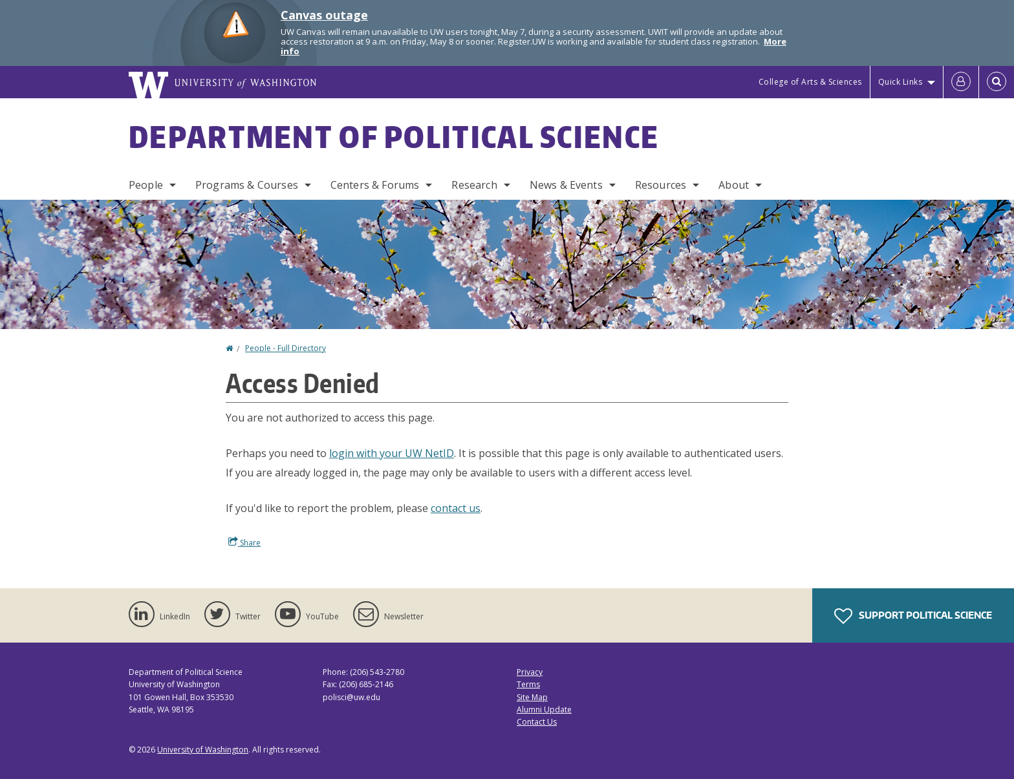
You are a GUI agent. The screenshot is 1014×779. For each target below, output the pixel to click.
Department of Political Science (394, 136)
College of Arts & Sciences (810, 81)
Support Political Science (913, 616)
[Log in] (961, 82)
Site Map (532, 697)
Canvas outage (324, 15)
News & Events (566, 185)
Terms (528, 684)
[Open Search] (996, 82)
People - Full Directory (285, 348)
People (146, 185)
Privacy (530, 672)
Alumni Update (544, 709)
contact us (455, 508)
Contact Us (537, 721)
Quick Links (900, 81)
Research (474, 185)
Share (244, 542)
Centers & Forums (375, 185)
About (733, 185)
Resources (660, 185)
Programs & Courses (246, 185)
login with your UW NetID (391, 453)
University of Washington (202, 749)
